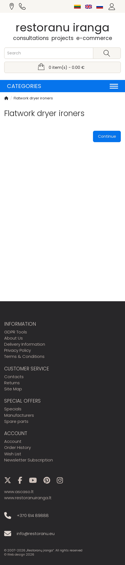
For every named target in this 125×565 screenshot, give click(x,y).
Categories (62, 86)
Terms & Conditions (24, 356)
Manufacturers (19, 415)
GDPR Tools (15, 332)
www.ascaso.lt (19, 491)
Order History (17, 447)
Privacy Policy (17, 350)
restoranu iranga (62, 27)
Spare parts (16, 421)
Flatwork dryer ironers (33, 98)
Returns (12, 383)
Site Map (13, 389)
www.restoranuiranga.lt (28, 498)
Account (12, 441)
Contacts (14, 377)
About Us (13, 338)
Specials (12, 409)
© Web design (14, 554)
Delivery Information (24, 344)
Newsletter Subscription (28, 460)
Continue (107, 136)
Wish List (12, 454)
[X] (10, 481)
